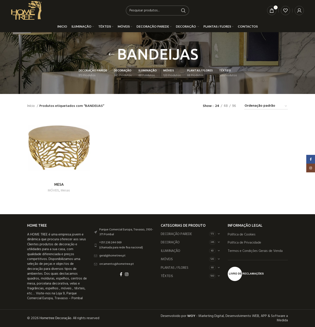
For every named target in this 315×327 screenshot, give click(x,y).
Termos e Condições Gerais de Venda (255, 251)
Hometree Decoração (55, 318)
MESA (59, 184)
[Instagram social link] (127, 274)
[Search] (157, 10)
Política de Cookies (242, 234)
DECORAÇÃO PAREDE (176, 234)
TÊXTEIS (167, 276)
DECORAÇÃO (170, 242)
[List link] (124, 245)
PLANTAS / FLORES (174, 268)
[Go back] (111, 54)
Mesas (65, 190)
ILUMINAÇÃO (170, 251)
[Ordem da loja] (266, 106)
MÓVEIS (53, 190)
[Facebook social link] (121, 274)
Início (31, 106)
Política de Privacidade (244, 242)
